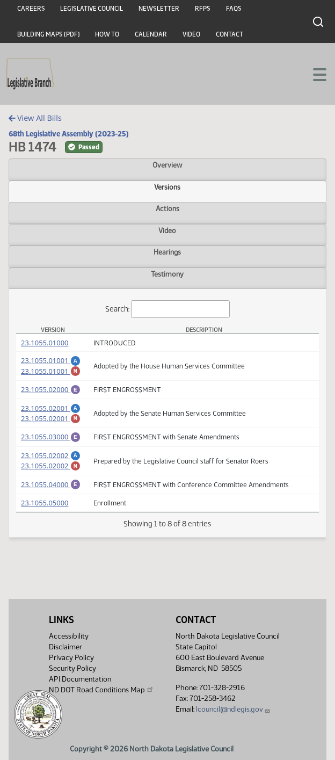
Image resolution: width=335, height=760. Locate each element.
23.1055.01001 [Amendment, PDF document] (51, 360)
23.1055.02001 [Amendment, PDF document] (51, 413)
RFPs (202, 8)
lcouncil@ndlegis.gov (233, 709)
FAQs (234, 8)
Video (191, 34)
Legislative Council (91, 8)
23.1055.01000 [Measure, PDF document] (44, 343)
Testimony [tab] (167, 274)
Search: (167, 309)
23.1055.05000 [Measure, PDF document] (44, 517)
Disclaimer (65, 647)
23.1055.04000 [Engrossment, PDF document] (51, 497)
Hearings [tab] (167, 252)
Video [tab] (167, 230)
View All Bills (35, 118)
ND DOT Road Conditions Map (101, 689)
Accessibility (69, 636)
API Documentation (80, 679)
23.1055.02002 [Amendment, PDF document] (51, 465)
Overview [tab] (167, 165)
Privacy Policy (71, 657)
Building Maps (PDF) (48, 34)
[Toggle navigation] (314, 73)
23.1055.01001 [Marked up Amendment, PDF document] (51, 373)
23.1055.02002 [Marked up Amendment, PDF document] (51, 477)
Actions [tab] (167, 208)
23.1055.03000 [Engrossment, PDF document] (51, 445)
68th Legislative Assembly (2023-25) (69, 134)
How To (107, 34)
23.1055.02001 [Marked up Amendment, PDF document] (51, 425)
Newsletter (159, 8)
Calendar (151, 34)
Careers (31, 8)
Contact (229, 34)
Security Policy (72, 668)
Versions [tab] (167, 187)
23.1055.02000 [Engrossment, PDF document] (51, 392)
